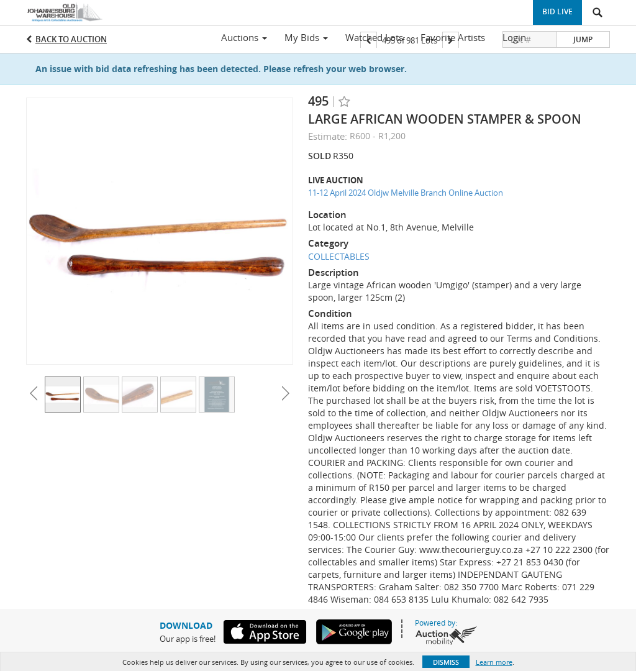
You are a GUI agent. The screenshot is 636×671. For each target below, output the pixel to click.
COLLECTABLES (339, 256)
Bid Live (557, 11)
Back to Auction (71, 39)
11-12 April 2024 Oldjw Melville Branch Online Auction (405, 192)
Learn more (494, 662)
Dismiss (446, 662)
